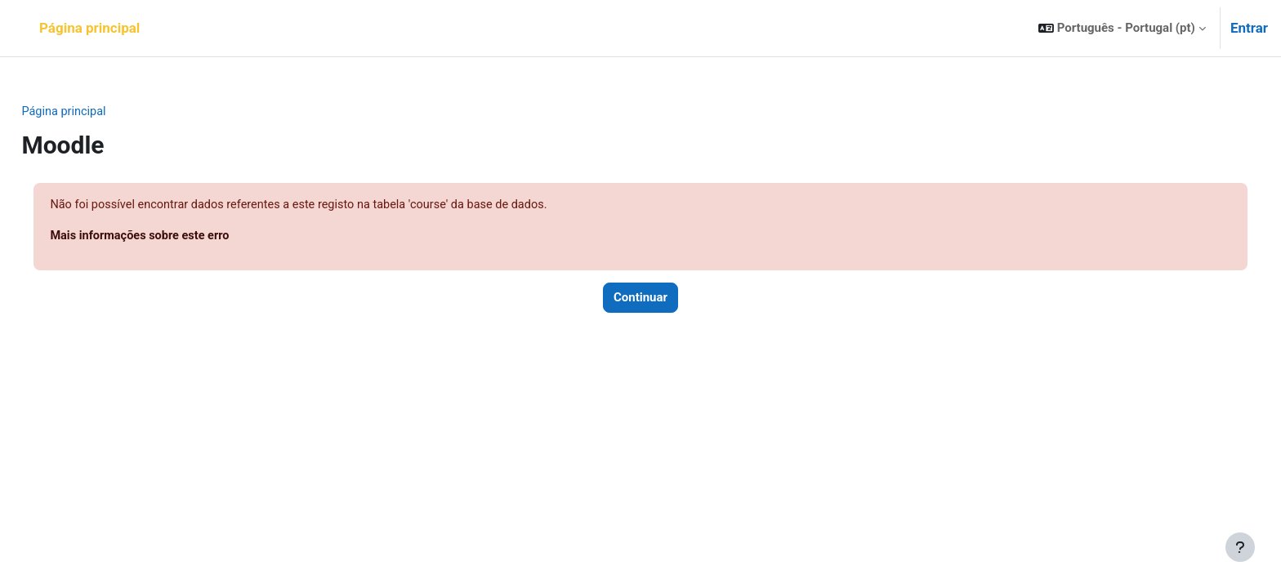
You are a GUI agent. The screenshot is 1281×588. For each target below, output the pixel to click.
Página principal (101, 112)
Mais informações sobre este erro (179, 236)
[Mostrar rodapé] (1240, 547)
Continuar (640, 299)
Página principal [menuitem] (89, 28)
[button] (1122, 28)
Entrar (1249, 28)
